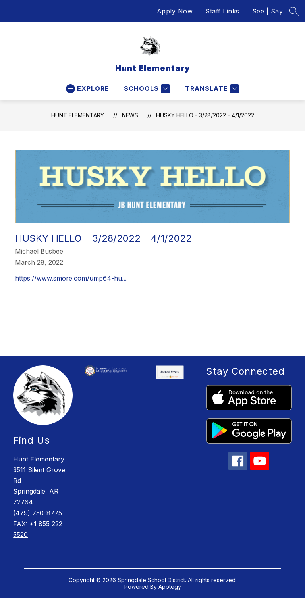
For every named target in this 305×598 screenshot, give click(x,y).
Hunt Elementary (77, 115)
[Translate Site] (211, 89)
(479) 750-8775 (37, 513)
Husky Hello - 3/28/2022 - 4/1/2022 (205, 115)
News (130, 115)
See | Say (267, 11)
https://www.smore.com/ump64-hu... (71, 278)
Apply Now (175, 11)
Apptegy (169, 586)
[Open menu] (87, 89)
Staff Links (222, 11)
